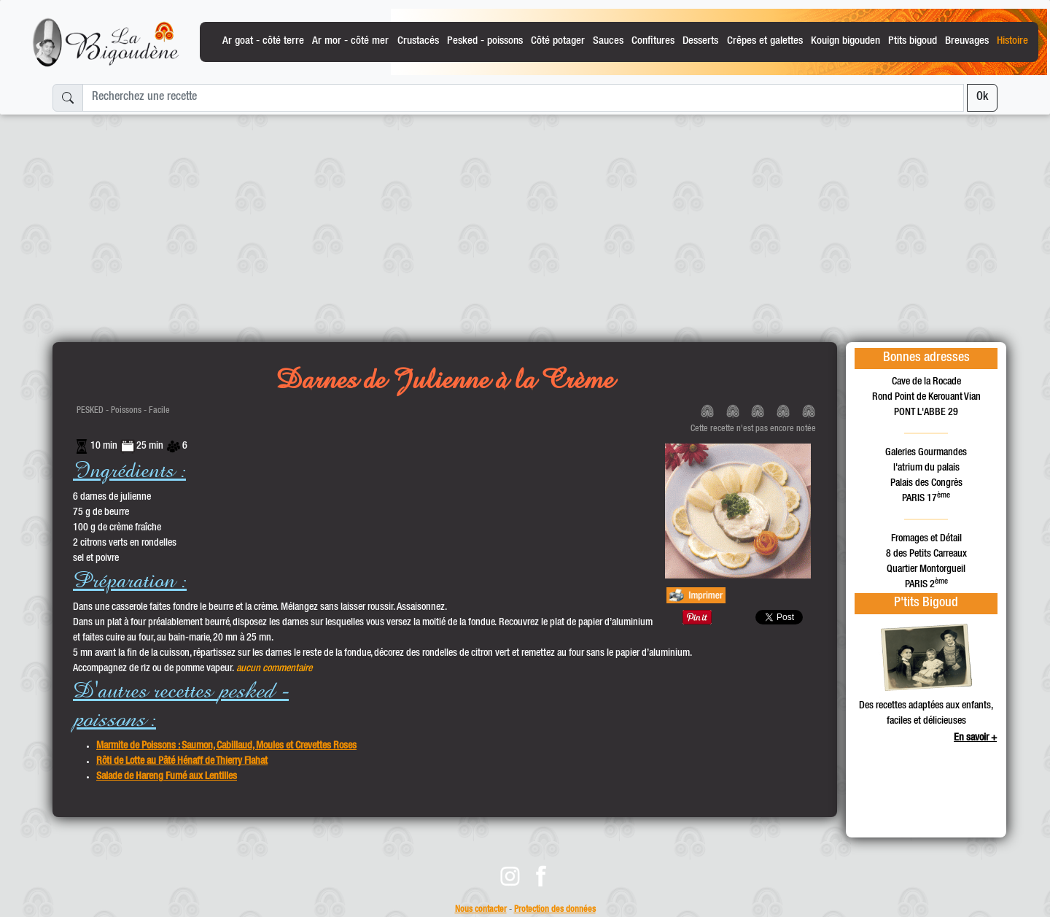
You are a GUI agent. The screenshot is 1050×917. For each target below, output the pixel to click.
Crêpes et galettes (765, 41)
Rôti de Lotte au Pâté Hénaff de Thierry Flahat (182, 762)
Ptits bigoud (912, 41)
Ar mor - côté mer (350, 41)
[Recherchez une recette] (523, 98)
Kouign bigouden (845, 41)
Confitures (652, 41)
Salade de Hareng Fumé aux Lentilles (166, 777)
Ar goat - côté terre (263, 41)
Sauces (608, 41)
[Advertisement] (525, 222)
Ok (982, 98)
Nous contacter (481, 910)
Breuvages (967, 41)
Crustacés (418, 41)
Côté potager (558, 41)
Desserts (700, 41)
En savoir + (975, 738)
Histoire (1012, 41)
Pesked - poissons (485, 41)
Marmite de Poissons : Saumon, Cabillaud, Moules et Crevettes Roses (226, 746)
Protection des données (555, 910)
